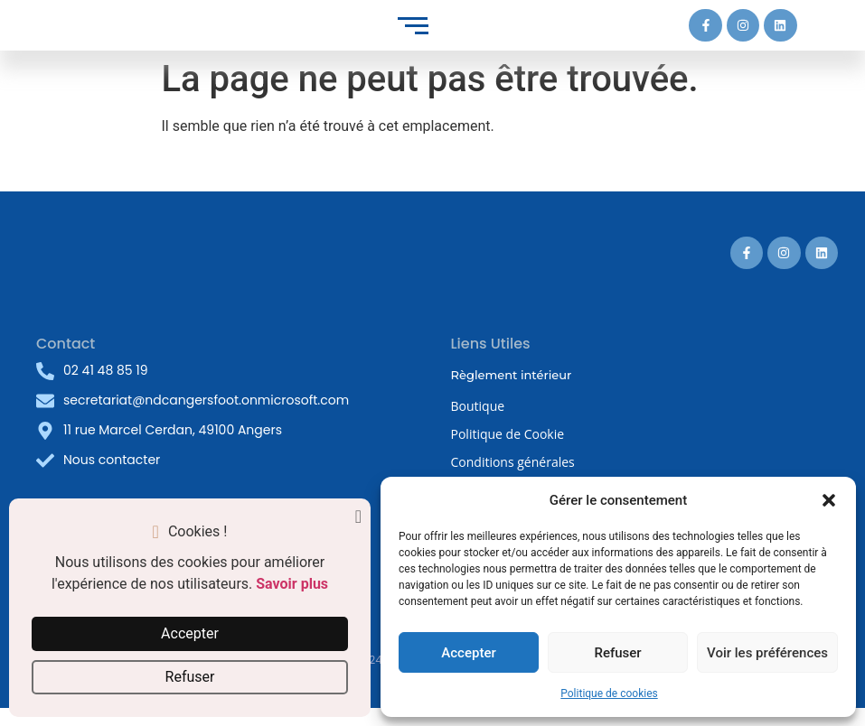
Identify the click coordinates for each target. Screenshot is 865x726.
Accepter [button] (190, 633)
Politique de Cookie (508, 433)
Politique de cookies (608, 693)
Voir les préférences (767, 653)
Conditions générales (513, 461)
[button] (829, 500)
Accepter (468, 653)
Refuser (617, 653)
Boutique (478, 405)
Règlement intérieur (511, 375)
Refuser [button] (190, 676)
